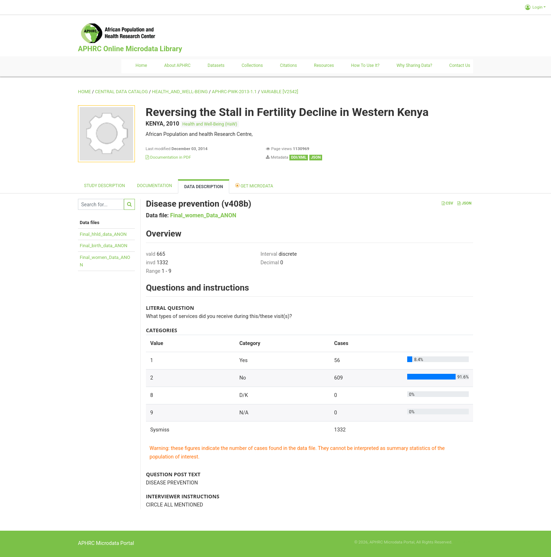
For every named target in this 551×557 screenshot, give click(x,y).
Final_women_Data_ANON (203, 215)
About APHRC (177, 65)
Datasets (216, 65)
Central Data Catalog (121, 91)
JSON (464, 203)
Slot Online (463, 542)
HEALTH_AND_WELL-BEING (180, 91)
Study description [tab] (104, 185)
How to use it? (365, 65)
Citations (288, 65)
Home (141, 65)
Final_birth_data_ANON (103, 245)
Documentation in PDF (168, 157)
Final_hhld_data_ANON (103, 234)
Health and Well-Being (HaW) (209, 124)
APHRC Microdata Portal (106, 543)
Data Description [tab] (203, 186)
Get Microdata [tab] (254, 185)
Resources (324, 65)
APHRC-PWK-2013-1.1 (234, 91)
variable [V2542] (279, 91)
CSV (447, 203)
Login (533, 7)
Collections (252, 65)
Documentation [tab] (154, 185)
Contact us (459, 65)
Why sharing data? (414, 65)
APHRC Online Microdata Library (130, 48)
